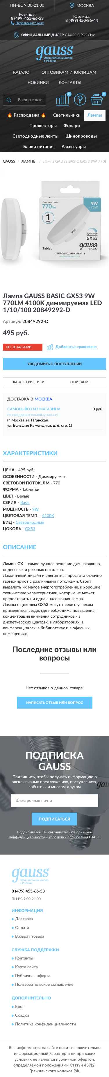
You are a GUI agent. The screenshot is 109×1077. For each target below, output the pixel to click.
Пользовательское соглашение (44, 985)
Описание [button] (80, 382)
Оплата (22, 928)
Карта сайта (26, 967)
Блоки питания (39, 147)
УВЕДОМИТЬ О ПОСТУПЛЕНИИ (54, 364)
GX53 (30, 529)
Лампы (94, 115)
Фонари (72, 126)
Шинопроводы (81, 136)
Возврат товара (29, 936)
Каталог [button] (22, 73)
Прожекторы (43, 126)
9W (35, 509)
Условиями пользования (68, 837)
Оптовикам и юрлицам (69, 73)
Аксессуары (74, 147)
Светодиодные (30, 523)
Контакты (70, 83)
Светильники (67, 115)
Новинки (38, 83)
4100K (48, 516)
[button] (27, 22)
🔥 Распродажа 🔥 (26, 115)
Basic (25, 503)
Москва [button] (43, 399)
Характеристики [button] (28, 382)
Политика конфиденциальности (45, 1024)
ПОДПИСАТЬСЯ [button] (54, 819)
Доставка (24, 919)
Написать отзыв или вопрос (54, 702)
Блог (19, 1007)
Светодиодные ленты (35, 136)
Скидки (22, 1015)
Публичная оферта (32, 976)
